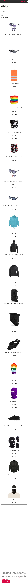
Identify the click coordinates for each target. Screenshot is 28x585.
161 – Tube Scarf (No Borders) (14, 132)
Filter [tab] (4, 12)
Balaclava (14, 499)
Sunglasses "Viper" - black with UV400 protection (14, 205)
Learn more (4, 579)
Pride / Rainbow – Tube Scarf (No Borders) (14, 107)
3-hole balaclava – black (14, 450)
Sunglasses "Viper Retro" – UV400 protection (14, 181)
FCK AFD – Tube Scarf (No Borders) (14, 156)
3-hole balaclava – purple (14, 401)
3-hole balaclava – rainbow (14, 376)
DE (1, 1)
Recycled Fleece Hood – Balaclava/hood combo (14, 303)
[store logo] (4, 6)
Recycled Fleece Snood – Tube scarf (14, 328)
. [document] (14, 577)
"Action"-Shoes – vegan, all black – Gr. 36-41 (14, 425)
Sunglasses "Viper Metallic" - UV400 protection (14, 34)
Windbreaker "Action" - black (14, 474)
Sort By (2, 17)
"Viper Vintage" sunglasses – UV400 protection (14, 59)
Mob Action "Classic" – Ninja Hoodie (14, 279)
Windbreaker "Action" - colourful (14, 230)
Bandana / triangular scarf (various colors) (14, 352)
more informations (20, 577)
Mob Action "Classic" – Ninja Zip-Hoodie (14, 254)
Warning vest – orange (14, 83)
